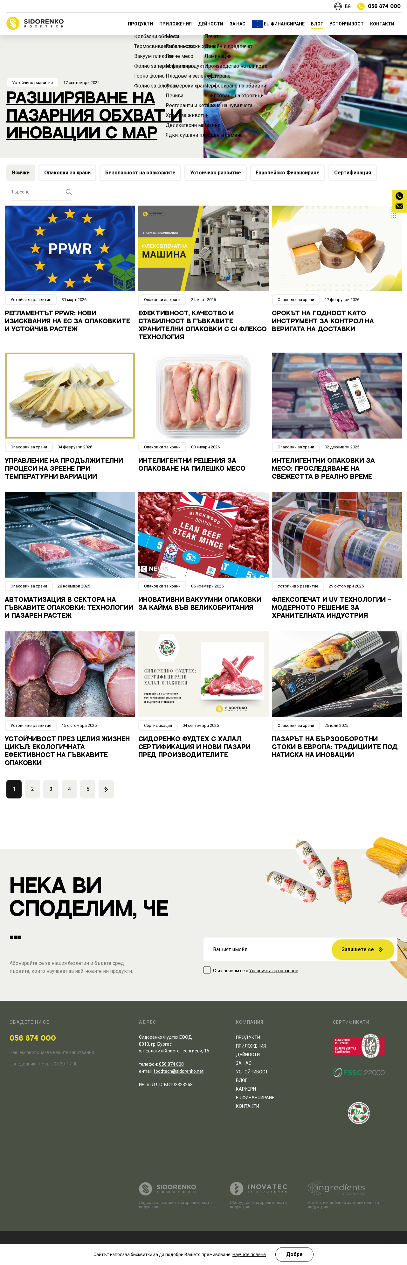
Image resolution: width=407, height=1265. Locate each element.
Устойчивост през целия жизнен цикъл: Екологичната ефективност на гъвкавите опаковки (67, 751)
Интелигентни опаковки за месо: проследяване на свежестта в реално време (323, 469)
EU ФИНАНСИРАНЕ (284, 23)
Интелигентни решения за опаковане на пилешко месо (191, 465)
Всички (21, 173)
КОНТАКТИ (382, 23)
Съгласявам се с (255, 970)
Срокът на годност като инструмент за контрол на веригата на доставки (323, 321)
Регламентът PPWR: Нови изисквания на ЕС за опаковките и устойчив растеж (67, 321)
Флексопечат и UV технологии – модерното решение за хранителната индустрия (331, 608)
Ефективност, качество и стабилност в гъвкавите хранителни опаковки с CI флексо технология (202, 326)
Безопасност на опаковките (140, 173)
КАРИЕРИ (246, 1089)
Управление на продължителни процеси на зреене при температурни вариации (64, 469)
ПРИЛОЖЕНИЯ (175, 23)
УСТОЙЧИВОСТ (346, 23)
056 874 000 (33, 1038)
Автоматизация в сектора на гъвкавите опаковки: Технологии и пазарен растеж (69, 608)
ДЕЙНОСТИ (210, 23)
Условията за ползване (273, 970)
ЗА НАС (237, 23)
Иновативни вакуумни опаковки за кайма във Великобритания (199, 604)
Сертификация (352, 173)
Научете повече (249, 1254)
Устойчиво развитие (32, 82)
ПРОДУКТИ (140, 23)
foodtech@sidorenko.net (179, 1071)
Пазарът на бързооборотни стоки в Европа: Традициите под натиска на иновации (335, 747)
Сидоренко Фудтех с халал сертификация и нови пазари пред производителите (194, 747)
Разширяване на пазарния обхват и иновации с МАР (94, 116)
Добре (294, 1254)
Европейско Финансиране (288, 173)
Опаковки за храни (67, 173)
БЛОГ (317, 23)
